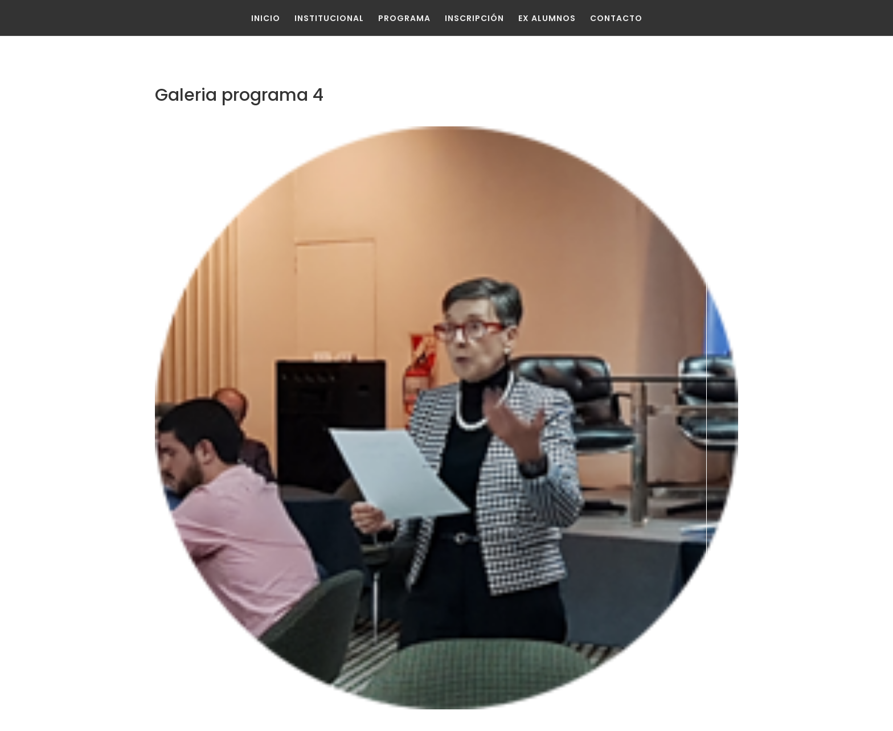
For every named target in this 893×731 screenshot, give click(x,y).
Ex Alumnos (547, 18)
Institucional (329, 18)
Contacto (616, 18)
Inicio (265, 18)
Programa (404, 18)
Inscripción (474, 18)
